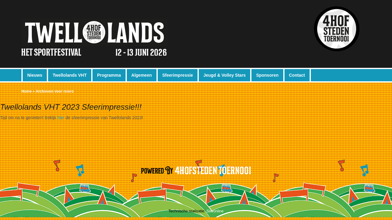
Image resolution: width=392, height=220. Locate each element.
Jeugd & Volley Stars (224, 75)
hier (60, 117)
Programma (109, 75)
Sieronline (215, 211)
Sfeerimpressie (177, 75)
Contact (297, 75)
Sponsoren (267, 75)
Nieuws (34, 75)
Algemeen (141, 75)
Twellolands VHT (70, 75)
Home (26, 91)
